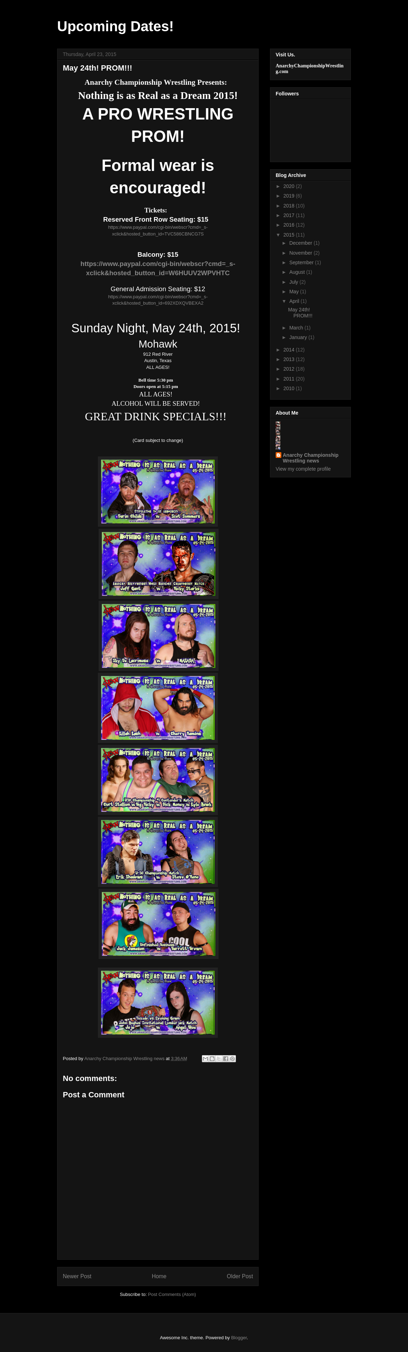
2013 (289, 359)
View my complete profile (303, 469)
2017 (289, 215)
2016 (289, 225)
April (295, 301)
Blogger (239, 1337)
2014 (289, 350)
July (294, 282)
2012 (289, 369)
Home (159, 1276)
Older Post (240, 1276)
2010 (289, 388)
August (297, 272)
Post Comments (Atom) (172, 1294)
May (294, 291)
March (296, 328)
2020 (289, 186)
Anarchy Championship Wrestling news (310, 458)
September (302, 262)
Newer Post (77, 1276)
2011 (289, 379)
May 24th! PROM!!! (300, 312)
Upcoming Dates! (115, 26)
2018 (289, 206)
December (301, 243)
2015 (289, 235)
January (298, 337)
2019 (289, 196)
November (301, 253)
